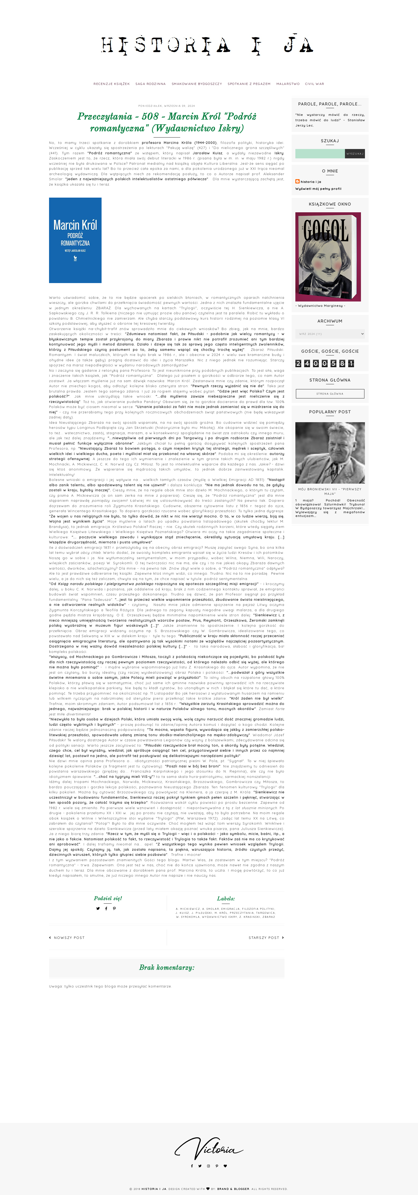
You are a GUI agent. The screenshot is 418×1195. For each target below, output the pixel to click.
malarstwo (299, 83)
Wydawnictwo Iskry (219, 916)
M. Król (221, 912)
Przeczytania (242, 912)
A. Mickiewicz (188, 908)
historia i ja (311, 182)
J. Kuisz (182, 912)
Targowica (265, 912)
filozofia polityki (258, 908)
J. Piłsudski (201, 912)
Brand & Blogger (233, 1189)
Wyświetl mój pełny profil (318, 189)
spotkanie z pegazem (255, 83)
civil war (331, 83)
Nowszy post (67, 937)
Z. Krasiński (249, 916)
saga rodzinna (140, 83)
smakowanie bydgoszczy (194, 83)
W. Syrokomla (188, 916)
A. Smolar (210, 908)
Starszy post (266, 937)
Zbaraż (269, 916)
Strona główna (330, 393)
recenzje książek (96, 83)
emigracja (230, 908)
